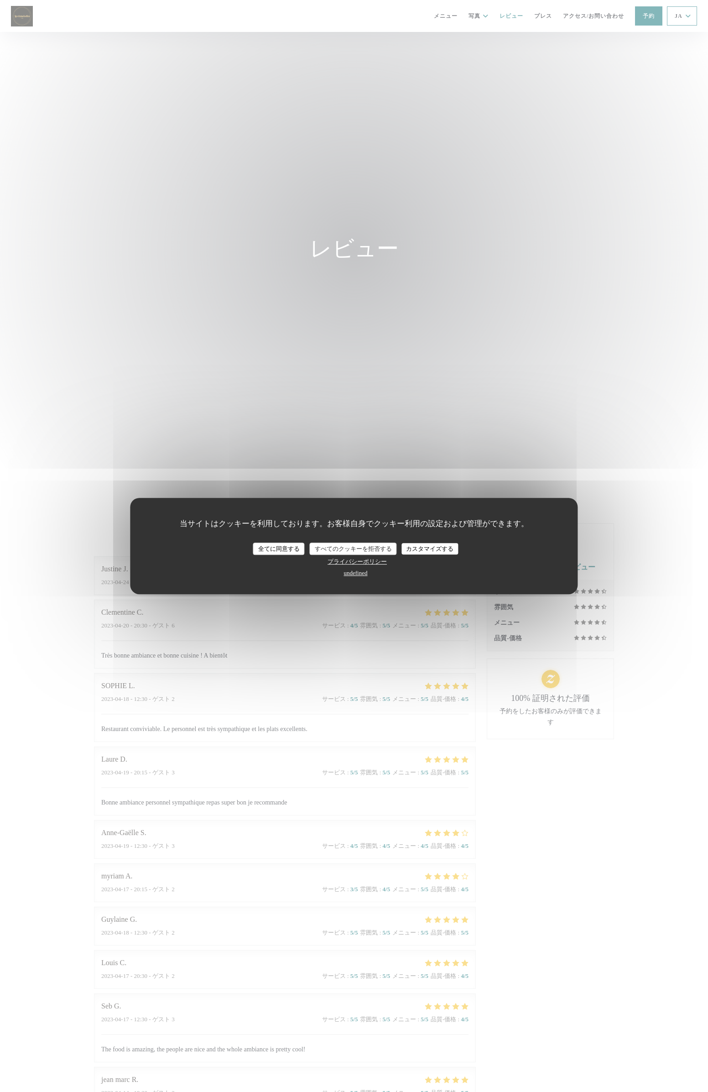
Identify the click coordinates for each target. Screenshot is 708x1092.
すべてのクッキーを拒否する (353, 548)
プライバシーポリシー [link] (357, 561)
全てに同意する (279, 548)
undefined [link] (356, 573)
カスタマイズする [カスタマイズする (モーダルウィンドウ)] (429, 548)
